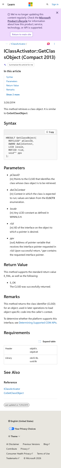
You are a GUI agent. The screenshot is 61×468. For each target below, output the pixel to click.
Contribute (11, 448)
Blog (46, 444)
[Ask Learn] (48, 43)
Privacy (24, 448)
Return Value (12, 85)
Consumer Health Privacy (18, 453)
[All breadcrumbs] (6, 43)
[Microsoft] (31, 4)
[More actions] (54, 43)
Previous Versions (31, 444)
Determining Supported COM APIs (38, 322)
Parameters (11, 81)
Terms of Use (43, 453)
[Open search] (47, 4)
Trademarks (11, 458)
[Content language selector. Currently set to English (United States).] (20, 421)
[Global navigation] (3, 4)
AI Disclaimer (12, 444)
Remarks (10, 89)
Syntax (9, 76)
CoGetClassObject (14, 393)
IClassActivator (18, 43)
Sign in (55, 4)
